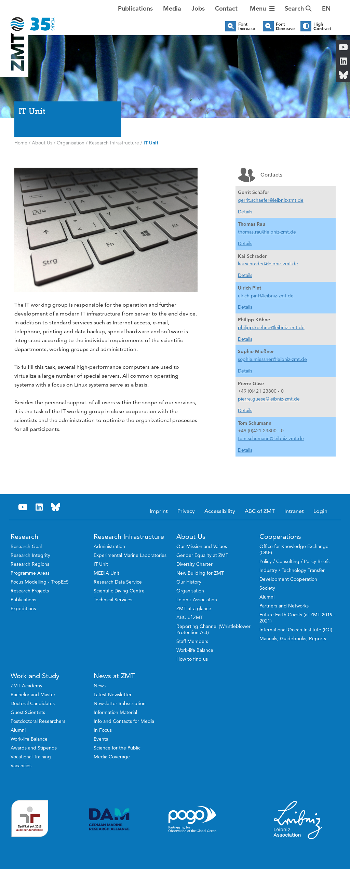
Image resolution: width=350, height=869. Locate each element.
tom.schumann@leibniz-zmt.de (271, 438)
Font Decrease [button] (285, 26)
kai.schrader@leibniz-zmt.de (268, 264)
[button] (326, 8)
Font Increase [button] (246, 26)
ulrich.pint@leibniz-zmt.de (266, 296)
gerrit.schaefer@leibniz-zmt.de (271, 200)
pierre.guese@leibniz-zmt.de (269, 399)
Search (298, 8)
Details (245, 212)
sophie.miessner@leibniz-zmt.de (272, 359)
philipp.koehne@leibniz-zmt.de (271, 327)
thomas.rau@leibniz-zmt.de (267, 232)
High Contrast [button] (322, 26)
